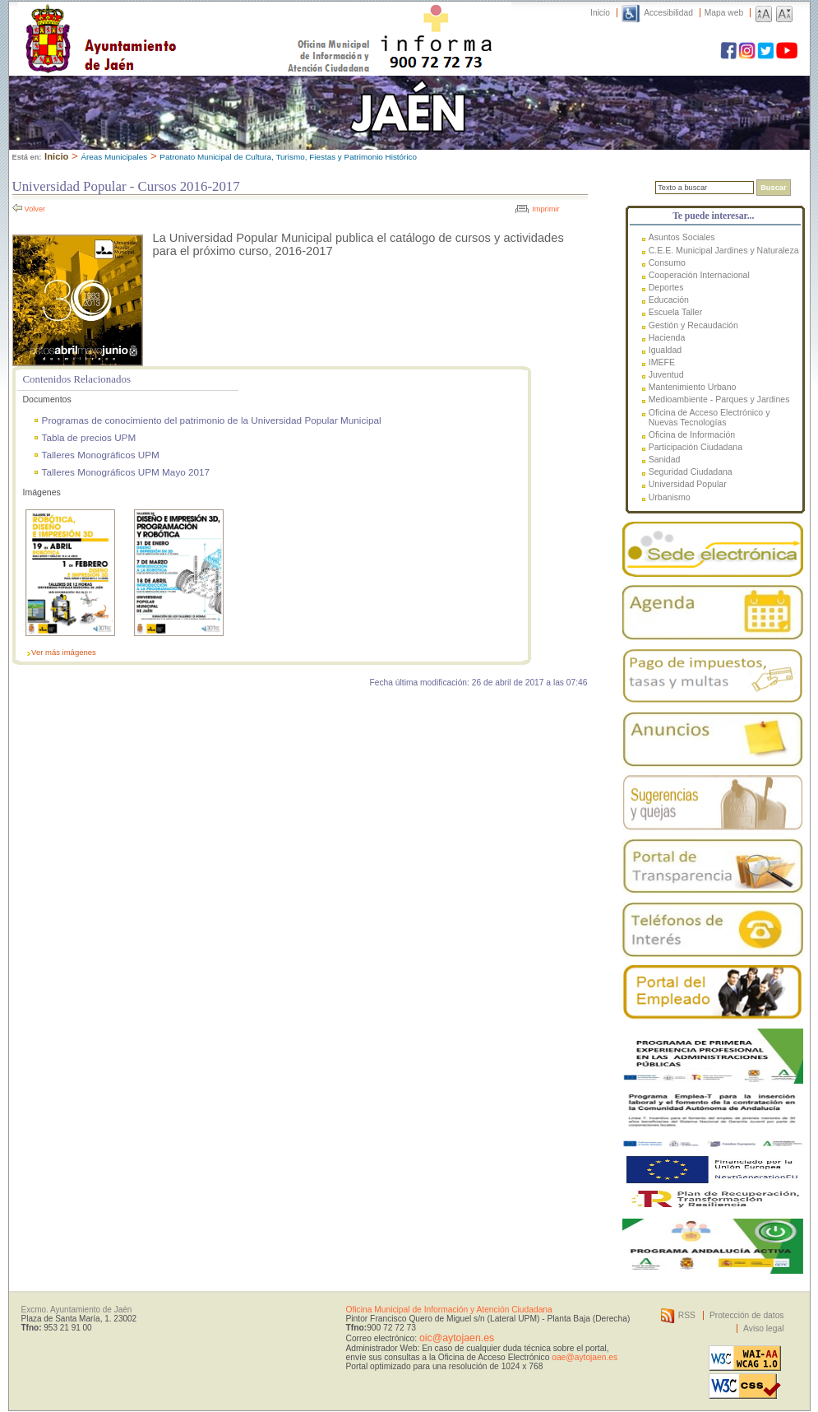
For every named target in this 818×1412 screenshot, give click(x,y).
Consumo (667, 262)
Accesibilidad (668, 12)
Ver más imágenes (63, 652)
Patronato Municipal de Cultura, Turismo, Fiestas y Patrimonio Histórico (288, 156)
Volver (35, 209)
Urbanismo (670, 497)
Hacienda (667, 337)
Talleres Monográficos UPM (100, 454)
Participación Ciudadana (695, 447)
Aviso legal (763, 1328)
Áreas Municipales (114, 156)
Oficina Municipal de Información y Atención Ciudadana (449, 1309)
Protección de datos (746, 1315)
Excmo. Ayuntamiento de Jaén (76, 1309)
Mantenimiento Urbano (693, 387)
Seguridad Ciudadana (691, 471)
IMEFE (662, 362)
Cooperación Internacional (699, 275)
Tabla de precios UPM (89, 437)
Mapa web (724, 12)
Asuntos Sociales (682, 237)
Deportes (666, 287)
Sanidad (665, 459)
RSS (687, 1315)
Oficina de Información (692, 434)
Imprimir (545, 209)
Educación (669, 299)
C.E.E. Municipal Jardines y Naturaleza (724, 250)
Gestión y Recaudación (693, 325)
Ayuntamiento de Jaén (172, 22)
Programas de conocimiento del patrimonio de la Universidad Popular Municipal (211, 420)
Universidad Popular (688, 484)
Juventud (666, 374)
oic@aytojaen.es (456, 1338)
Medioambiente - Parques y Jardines (719, 399)
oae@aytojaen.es (584, 1357)
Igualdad (665, 350)
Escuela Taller (675, 312)
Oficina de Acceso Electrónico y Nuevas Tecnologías (709, 417)
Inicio (600, 12)
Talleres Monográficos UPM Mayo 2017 (126, 472)
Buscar (773, 187)
